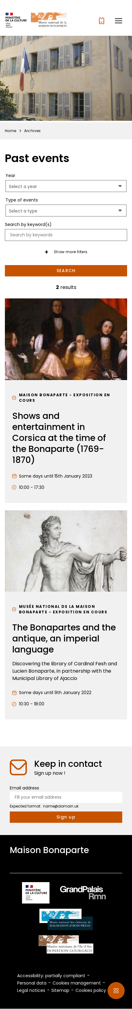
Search (66, 271)
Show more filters (71, 251)
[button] (118, 20)
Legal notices (31, 990)
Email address (24, 788)
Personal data (31, 983)
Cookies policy (90, 990)
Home (10, 130)
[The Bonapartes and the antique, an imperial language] (66, 615)
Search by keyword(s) (28, 224)
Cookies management (77, 983)
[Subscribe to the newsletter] (66, 817)
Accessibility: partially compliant (51, 976)
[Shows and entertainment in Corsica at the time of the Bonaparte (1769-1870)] (66, 400)
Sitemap (60, 990)
